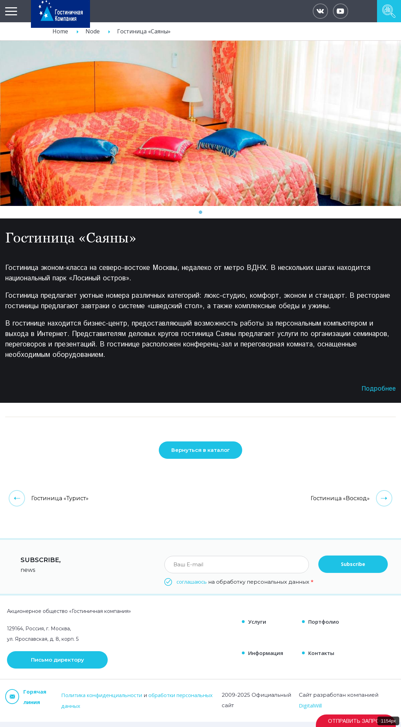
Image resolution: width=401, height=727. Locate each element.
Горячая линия (25, 702)
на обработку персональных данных (245, 586)
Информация (265, 658)
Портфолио (323, 626)
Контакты (321, 658)
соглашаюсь (192, 586)
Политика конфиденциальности (101, 700)
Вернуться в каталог (200, 455)
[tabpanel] (200, 123)
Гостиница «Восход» (340, 503)
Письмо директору (57, 665)
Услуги (257, 626)
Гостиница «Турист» (60, 503)
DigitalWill (310, 710)
